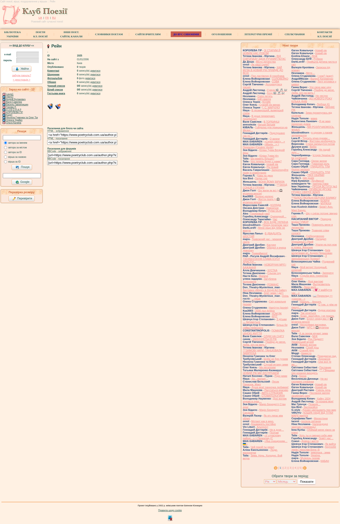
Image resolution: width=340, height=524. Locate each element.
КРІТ (275, 316)
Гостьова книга (56, 93)
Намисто (306, 353)
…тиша (256, 298)
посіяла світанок (311, 421)
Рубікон (318, 58)
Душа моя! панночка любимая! (270, 387)
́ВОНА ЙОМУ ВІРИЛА (272, 181)
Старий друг (306, 350)
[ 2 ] (285, 467)
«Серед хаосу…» (274, 141)
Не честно (322, 95)
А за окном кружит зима (313, 333)
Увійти (22, 69)
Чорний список (56, 86)
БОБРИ (325, 200)
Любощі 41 (323, 104)
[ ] (280, 467)
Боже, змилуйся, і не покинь (317, 315)
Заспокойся (311, 407)
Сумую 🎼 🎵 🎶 (277, 90)
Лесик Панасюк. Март (261, 383)
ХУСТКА (272, 270)
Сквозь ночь (323, 390)
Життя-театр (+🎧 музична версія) (261, 201)
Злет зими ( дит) (273, 293)
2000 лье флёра (265, 310)
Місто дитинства (266, 61)
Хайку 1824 (324, 398)
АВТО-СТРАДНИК (272, 392)
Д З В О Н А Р (13, 109)
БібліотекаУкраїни (12, 34)
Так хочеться (308, 313)
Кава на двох (265, 175)
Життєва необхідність (323, 141)
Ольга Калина (13, 122)
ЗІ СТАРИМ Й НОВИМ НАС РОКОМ (261, 52)
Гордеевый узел (259, 213)
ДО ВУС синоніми (186, 34)
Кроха (302, 375)
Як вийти (330, 443)
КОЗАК (266, 101)
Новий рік (272, 164)
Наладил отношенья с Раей (308, 240)
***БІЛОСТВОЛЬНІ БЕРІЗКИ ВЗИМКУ (313, 197)
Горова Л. (11, 107)
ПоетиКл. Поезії (40, 34)
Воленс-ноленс (264, 196)
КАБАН (325, 461)
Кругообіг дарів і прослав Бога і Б (313, 448)
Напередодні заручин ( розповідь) (309, 425)
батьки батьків (266, 124)
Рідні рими (281, 375)
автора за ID (15, 152)
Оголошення (222, 34)
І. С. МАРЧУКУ (271, 107)
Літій (314, 56)
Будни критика (327, 310)
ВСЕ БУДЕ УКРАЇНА (276, 222)
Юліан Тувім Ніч (268, 155)
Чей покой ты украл (262, 447)
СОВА (275, 81)
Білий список (55, 89)
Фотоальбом (54, 78)
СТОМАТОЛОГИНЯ (273, 395)
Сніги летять (265, 96)
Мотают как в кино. (262, 421)
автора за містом (17, 147)
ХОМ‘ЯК (277, 313)
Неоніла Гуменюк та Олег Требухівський (28, 117)
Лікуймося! (317, 180)
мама (314, 118)
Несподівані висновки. (313, 324)
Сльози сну (274, 273)
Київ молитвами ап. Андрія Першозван (311, 251)
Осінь (285, 295)
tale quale (308, 177)
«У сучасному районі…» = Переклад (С (262, 437)
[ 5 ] (300, 467)
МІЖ (314, 336)
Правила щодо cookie (170, 510)
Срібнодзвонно (315, 236)
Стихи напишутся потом (320, 143)
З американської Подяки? (309, 257)
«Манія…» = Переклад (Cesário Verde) (261, 146)
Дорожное (324, 358)
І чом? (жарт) (325, 75)
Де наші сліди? (260, 64)
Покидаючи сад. (327, 356)
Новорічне (272, 207)
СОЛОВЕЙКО (280, 78)
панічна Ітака (320, 183)
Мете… (310, 73)
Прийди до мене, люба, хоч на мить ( (264, 343)
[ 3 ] (290, 467)
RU (54, 17)
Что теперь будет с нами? (266, 161)
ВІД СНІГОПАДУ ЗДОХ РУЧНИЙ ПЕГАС (264, 57)
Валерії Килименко (321, 78)
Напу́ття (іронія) (278, 307)
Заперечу (328, 272)
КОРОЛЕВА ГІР (14, 112)
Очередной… (278, 216)
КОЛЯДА (275, 205)
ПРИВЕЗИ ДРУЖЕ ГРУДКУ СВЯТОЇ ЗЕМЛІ (311, 190)
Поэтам (274, 432)
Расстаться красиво (276, 390)
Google (22, 182)
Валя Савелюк (14, 102)
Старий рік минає (269, 104)
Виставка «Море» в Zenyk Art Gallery (265, 290)
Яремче (263, 276)
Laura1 (9, 94)
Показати (306, 481)
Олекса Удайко (14, 120)
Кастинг (271, 244)
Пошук (22, 167)
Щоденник (53, 74)
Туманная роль (320, 163)
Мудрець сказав (310, 458)
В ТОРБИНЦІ (271, 121)
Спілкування (295, 34)
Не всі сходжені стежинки (309, 380)
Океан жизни (319, 160)
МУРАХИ (326, 203)
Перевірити (22, 199)
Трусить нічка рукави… (316, 138)
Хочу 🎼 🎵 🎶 (276, 93)
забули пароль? (21, 75)
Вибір (313, 146)
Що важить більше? (262, 158)
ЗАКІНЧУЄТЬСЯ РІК (264, 339)
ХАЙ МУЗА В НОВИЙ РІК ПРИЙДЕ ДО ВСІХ (263, 70)
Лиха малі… (311, 287)
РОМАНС (273, 284)
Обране (51, 82)
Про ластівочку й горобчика (267, 75)
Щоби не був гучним (276, 358)
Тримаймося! (259, 253)
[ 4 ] (295, 467)
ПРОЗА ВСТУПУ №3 (324, 186)
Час (275, 219)
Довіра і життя (310, 441)
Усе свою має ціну (320, 87)
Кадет (9, 115)
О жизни (275, 138)
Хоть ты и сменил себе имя (315, 435)
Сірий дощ (312, 347)
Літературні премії (258, 34)
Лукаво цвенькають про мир (319, 409)
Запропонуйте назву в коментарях (265, 171)
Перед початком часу (275, 224)
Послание (325, 367)
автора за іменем (17, 143)
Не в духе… (277, 429)
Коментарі (53, 70)
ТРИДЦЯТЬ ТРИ (320, 172)
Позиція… (314, 404)
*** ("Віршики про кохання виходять (313, 371)
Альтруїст (262, 426)
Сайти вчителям (148, 34)
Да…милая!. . (259, 378)
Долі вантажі (315, 281)
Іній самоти (264, 99)
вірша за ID (14, 161)
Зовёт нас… (326, 438)
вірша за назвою (17, 157)
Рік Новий (272, 167)
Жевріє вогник (307, 344)
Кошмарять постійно (263, 424)
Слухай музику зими (276, 364)
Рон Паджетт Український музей (307, 340)
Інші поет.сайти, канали (71, 34)
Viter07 (10, 96)
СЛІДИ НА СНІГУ (274, 336)
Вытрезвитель (321, 284)
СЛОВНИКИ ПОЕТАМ (109, 34)
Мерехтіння (321, 418)
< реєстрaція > (21, 79)
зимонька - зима (320, 452)
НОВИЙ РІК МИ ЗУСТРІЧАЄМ (261, 373)
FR (47, 17)
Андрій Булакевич (16, 99)
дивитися (95, 70)
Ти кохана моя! (325, 401)
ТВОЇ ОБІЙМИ (315, 175)
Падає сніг (261, 178)
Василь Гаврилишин (17, 104)
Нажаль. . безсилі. (311, 301)
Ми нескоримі (267, 367)
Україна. (316, 455)
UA (40, 17)
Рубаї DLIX (274, 210)
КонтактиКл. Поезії (324, 34)
